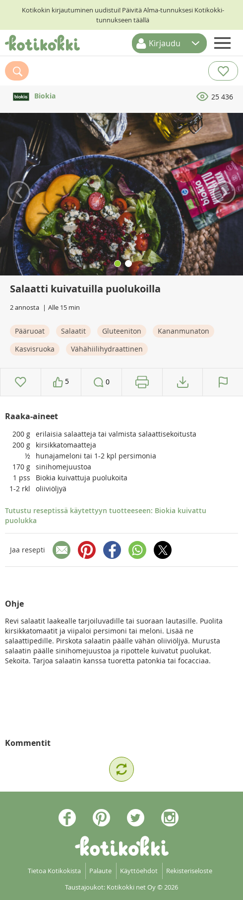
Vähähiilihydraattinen (107, 349)
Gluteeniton (121, 331)
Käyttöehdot (139, 870)
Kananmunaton (183, 331)
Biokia (33, 95)
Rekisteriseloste (189, 870)
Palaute (100, 870)
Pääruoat (30, 331)
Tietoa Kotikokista (54, 870)
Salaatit (73, 331)
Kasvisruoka (35, 349)
